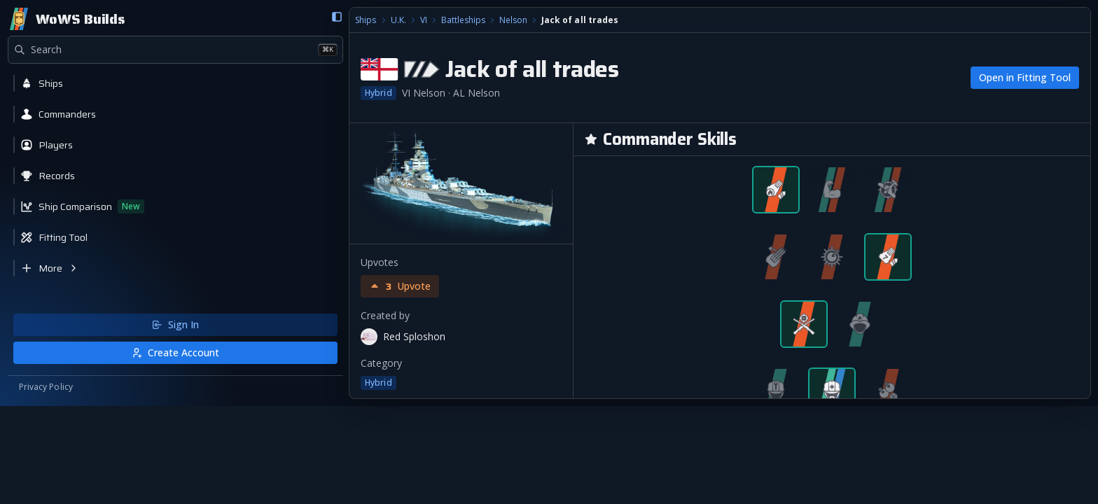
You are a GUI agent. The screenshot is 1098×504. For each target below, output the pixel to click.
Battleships (284, 21)
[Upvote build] (221, 287)
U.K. (219, 21)
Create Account (85, 449)
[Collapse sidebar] (156, 17)
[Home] (66, 19)
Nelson (335, 21)
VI (244, 21)
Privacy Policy (46, 484)
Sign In (85, 421)
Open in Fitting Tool (1024, 78)
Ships (186, 21)
